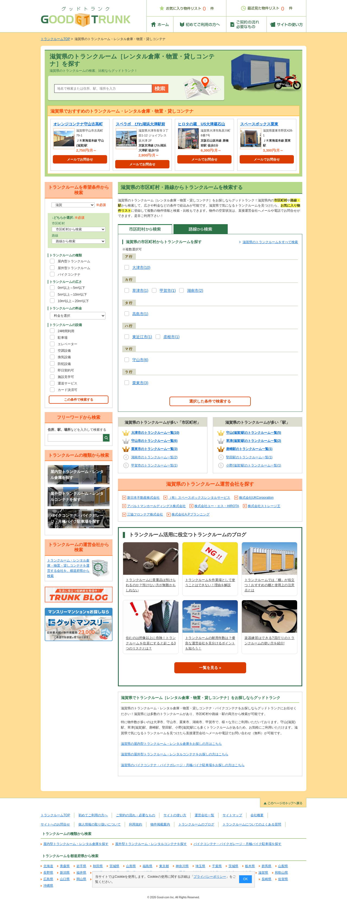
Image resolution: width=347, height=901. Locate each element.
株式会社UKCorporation (256, 498)
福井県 (81, 872)
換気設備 (64, 357)
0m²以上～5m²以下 (71, 288)
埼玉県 (200, 866)
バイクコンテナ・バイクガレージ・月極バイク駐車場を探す (77, 518)
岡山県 (81, 879)
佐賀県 (283, 879)
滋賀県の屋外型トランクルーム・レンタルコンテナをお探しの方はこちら (174, 754)
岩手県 (81, 866)
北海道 (48, 866)
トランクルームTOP (55, 39)
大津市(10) (141, 268)
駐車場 (63, 337)
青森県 (65, 866)
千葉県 (217, 866)
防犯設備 (64, 364)
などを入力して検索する (77, 430)
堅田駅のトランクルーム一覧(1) (249, 457)
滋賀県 (263, 872)
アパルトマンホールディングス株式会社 (156, 506)
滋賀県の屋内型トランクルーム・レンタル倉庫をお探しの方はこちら (171, 744)
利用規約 (135, 824)
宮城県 (114, 866)
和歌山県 (281, 872)
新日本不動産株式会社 (143, 498)
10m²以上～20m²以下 (73, 301)
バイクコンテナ (69, 274)
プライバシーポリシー (210, 877)
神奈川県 (182, 866)
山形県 (131, 866)
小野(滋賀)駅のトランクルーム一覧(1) (253, 465)
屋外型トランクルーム (74, 268)
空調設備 (64, 350)
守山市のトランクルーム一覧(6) (154, 441)
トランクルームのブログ (196, 824)
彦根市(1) (171, 337)
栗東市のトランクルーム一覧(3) (154, 449)
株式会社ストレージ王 (264, 506)
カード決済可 (67, 390)
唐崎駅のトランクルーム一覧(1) (249, 449)
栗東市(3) (140, 383)
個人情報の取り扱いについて (99, 824)
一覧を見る (208, 667)
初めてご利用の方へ (93, 815)
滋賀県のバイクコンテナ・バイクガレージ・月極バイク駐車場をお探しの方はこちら (183, 765)
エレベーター (67, 344)
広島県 (48, 879)
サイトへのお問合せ (55, 824)
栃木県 (250, 866)
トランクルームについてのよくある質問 (252, 824)
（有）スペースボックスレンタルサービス (199, 498)
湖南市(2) (195, 291)
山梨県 (283, 866)
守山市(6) (140, 360)
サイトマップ (232, 815)
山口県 (65, 879)
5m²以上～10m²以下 (72, 294)
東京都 (164, 866)
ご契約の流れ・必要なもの (135, 815)
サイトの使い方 (174, 815)
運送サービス (67, 383)
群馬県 (266, 866)
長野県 (48, 872)
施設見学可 (66, 377)
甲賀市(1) (168, 291)
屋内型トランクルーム (74, 261)
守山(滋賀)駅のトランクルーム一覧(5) (253, 433)
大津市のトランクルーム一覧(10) (155, 433)
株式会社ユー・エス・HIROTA (216, 506)
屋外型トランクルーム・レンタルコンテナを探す (77, 496)
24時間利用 (66, 331)
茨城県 (233, 866)
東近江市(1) (142, 337)
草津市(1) (140, 291)
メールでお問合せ (80, 159)
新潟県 (65, 872)
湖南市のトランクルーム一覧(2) (154, 457)
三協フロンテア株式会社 (145, 514)
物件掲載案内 (160, 824)
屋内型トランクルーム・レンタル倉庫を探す (77, 474)
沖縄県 (48, 885)
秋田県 (98, 866)
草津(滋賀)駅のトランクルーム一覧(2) (253, 441)
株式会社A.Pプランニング (190, 514)
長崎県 (266, 879)
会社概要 (257, 815)
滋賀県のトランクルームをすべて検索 (270, 242)
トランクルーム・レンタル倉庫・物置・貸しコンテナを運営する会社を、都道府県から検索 (68, 568)
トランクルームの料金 (65, 308)
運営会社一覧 (204, 815)
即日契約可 (66, 370)
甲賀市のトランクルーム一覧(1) (154, 465)
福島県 (147, 866)
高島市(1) (140, 314)
